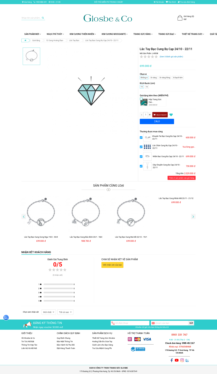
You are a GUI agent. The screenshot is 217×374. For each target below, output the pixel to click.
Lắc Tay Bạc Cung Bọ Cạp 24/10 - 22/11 (101, 40)
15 (142, 86)
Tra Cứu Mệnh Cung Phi (102, 348)
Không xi (144, 77)
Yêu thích (171, 2)
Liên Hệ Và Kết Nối (29, 348)
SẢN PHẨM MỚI (32, 34)
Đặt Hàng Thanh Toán (66, 348)
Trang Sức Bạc (167, 34)
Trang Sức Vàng (142, 34)
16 (147, 86)
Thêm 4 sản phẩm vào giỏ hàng (181, 178)
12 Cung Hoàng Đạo (54, 40)
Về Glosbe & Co (28, 338)
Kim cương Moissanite (115, 34)
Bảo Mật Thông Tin (65, 341)
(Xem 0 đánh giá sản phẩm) (171, 56)
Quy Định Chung (63, 338)
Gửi (191, 323)
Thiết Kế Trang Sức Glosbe (103, 338)
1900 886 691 (40, 2)
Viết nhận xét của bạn (112, 265)
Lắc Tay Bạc (74, 40)
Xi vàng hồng (164, 77)
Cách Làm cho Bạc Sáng (102, 345)
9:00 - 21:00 (54, 2)
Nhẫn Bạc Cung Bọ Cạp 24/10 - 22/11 (168, 156)
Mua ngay (160, 115)
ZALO (157, 121)
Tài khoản (159, 2)
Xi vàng (154, 77)
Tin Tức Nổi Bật (27, 341)
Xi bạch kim (177, 77)
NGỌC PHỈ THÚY (55, 34)
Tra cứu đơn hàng (186, 2)
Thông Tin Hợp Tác (29, 345)
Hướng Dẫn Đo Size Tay (102, 341)
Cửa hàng (27, 2)
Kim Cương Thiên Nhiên (83, 34)
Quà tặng (36, 40)
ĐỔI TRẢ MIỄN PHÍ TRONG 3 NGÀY (108, 2)
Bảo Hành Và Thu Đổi (66, 345)
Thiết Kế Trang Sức (193, 34)
